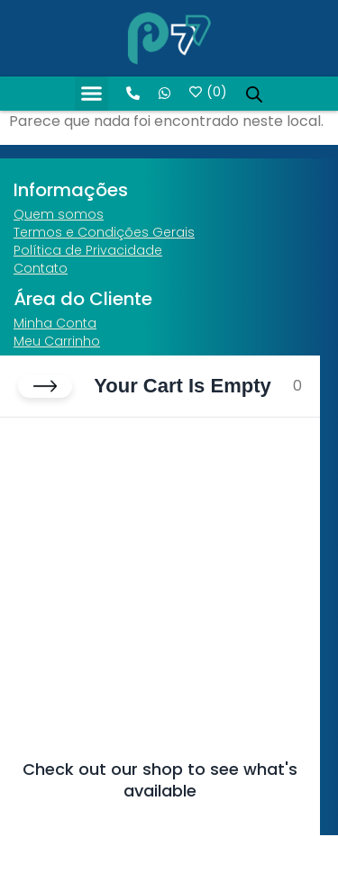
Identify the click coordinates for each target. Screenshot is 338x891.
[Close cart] (45, 386)
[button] (92, 93)
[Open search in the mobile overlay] (254, 93)
